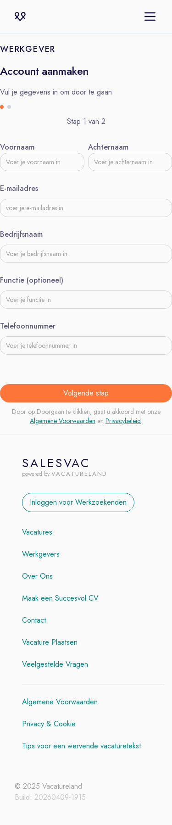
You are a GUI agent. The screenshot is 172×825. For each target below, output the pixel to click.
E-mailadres (19, 188)
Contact (34, 620)
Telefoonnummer (27, 326)
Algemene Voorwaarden (62, 420)
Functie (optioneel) (31, 280)
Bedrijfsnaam (21, 234)
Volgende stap (86, 393)
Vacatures (37, 532)
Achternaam (108, 147)
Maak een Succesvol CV (60, 598)
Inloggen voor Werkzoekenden (78, 502)
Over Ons (37, 576)
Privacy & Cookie (49, 724)
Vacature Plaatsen (50, 642)
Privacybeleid (123, 420)
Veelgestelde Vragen (55, 664)
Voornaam (17, 147)
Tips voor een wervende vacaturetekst (81, 746)
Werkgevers (41, 554)
